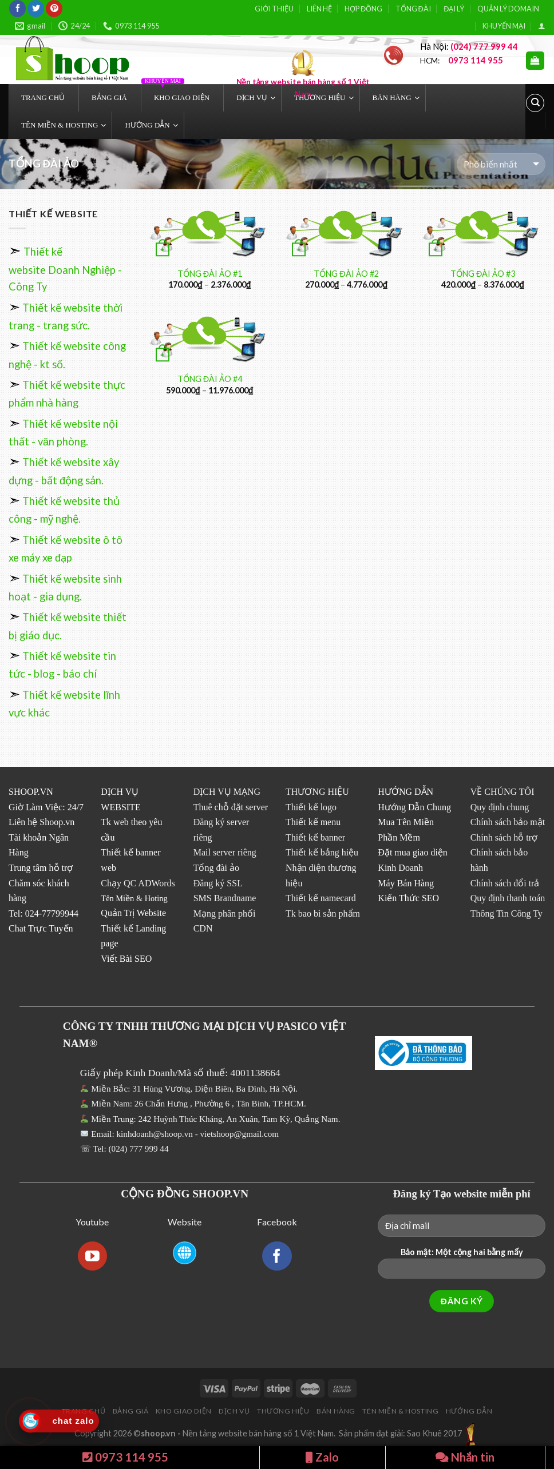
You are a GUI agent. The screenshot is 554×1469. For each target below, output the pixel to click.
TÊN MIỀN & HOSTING (400, 1411)
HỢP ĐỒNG (363, 8)
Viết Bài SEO (126, 959)
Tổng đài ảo (216, 868)
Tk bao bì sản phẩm (323, 913)
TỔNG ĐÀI (413, 8)
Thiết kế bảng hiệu (322, 852)
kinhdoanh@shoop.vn (154, 1133)
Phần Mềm (399, 837)
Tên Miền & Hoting (134, 898)
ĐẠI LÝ (454, 8)
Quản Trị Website (133, 913)
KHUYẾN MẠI (503, 25)
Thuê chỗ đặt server (230, 807)
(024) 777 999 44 (139, 1148)
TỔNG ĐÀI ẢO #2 (346, 273)
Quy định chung (499, 807)
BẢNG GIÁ (131, 1411)
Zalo (322, 1457)
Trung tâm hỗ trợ (41, 868)
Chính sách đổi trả (505, 883)
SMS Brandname (224, 898)
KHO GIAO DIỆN (184, 1411)
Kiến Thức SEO (408, 898)
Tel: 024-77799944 (43, 913)
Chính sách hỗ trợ (503, 837)
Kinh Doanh (400, 868)
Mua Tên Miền (406, 822)
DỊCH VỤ (234, 1411)
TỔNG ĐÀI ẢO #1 (209, 273)
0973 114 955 (125, 1457)
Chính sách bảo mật (507, 822)
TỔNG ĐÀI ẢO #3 (482, 273)
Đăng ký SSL (218, 883)
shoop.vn (158, 1433)
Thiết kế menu (313, 822)
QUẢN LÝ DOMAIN (508, 8)
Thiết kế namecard (321, 898)
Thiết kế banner (315, 837)
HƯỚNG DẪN (469, 1411)
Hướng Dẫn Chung (414, 807)
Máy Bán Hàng (406, 883)
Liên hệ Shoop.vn (41, 822)
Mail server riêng (224, 852)
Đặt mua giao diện (413, 852)
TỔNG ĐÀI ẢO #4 (209, 379)
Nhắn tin (465, 1457)
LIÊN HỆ (319, 8)
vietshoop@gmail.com (240, 1133)
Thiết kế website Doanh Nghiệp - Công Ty (65, 269)
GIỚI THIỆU (274, 8)
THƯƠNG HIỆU (283, 1411)
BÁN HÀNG (335, 1411)
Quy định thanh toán (507, 898)
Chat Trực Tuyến (41, 928)
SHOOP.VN (31, 792)
